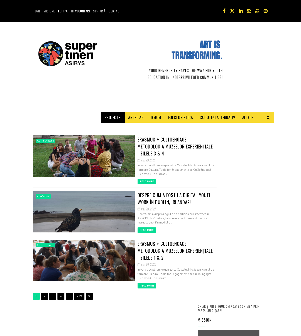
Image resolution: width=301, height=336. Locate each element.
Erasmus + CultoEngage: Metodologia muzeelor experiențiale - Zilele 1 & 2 (136, 282)
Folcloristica (180, 158)
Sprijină (99, 11)
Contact (115, 11)
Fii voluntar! (80, 11)
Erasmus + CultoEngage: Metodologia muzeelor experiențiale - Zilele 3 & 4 (136, 187)
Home (36, 11)
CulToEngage (45, 185)
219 (79, 324)
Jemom (155, 158)
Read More (105, 218)
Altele (247, 158)
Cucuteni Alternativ (217, 158)
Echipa (63, 11)
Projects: (113, 158)
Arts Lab (135, 158)
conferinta (43, 233)
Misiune (49, 11)
